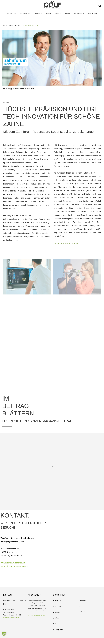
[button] (99, 6)
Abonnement (78, 14)
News (67, 14)
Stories (58, 14)
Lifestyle (38, 14)
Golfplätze (11, 14)
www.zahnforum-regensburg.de (14, 566)
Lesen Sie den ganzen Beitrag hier (66, 244)
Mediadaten (92, 14)
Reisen (48, 14)
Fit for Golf (25, 14)
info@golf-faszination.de (11, 617)
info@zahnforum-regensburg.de (13, 563)
